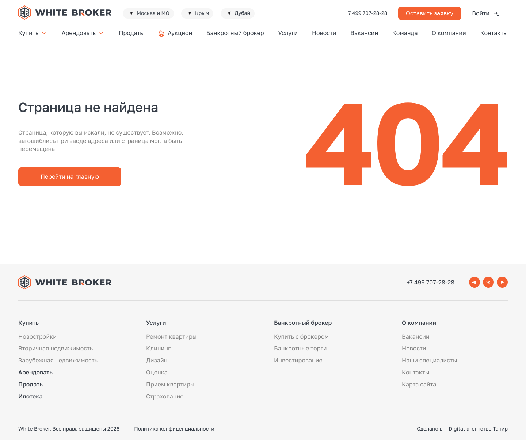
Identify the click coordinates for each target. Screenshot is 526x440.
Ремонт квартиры (171, 336)
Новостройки (37, 336)
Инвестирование (298, 360)
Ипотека (30, 396)
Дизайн (156, 360)
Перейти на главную (70, 176)
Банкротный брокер (235, 32)
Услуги (288, 32)
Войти (486, 13)
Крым (197, 13)
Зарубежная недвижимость (58, 360)
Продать (131, 32)
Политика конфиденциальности (174, 429)
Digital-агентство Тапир (478, 429)
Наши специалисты (429, 360)
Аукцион (180, 32)
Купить (32, 32)
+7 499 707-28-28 (366, 13)
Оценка (157, 372)
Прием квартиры (170, 384)
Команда (405, 32)
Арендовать (83, 32)
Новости (324, 32)
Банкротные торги (300, 348)
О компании (449, 32)
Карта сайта (419, 384)
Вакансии (364, 32)
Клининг (158, 348)
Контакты (494, 32)
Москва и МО (148, 13)
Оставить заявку (429, 13)
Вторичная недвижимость (55, 348)
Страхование (165, 396)
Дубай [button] (237, 13)
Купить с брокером (301, 336)
